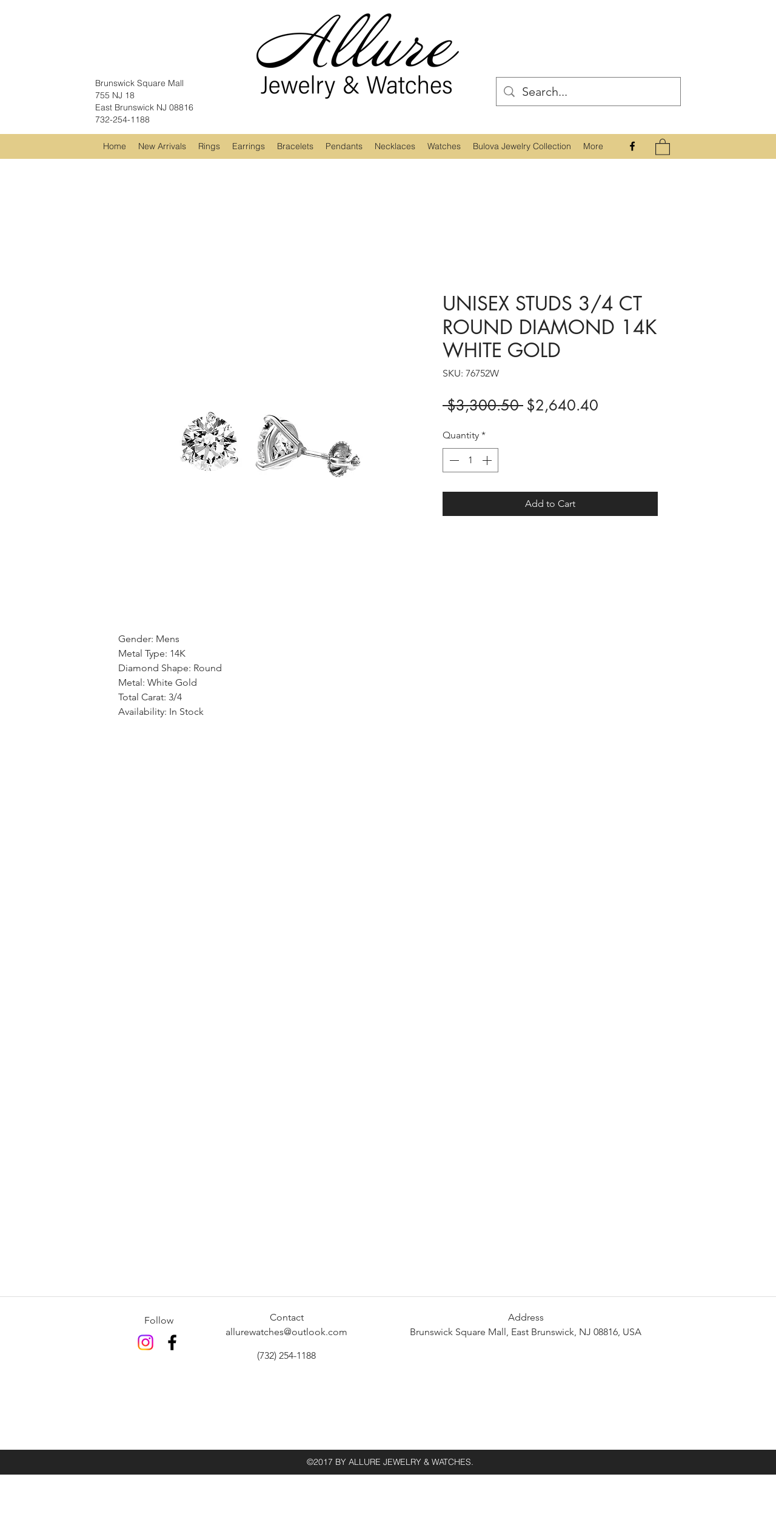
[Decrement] (452, 460)
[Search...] (588, 92)
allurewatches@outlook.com (286, 1332)
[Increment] (488, 460)
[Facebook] (632, 146)
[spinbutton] (470, 460)
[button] (209, 146)
